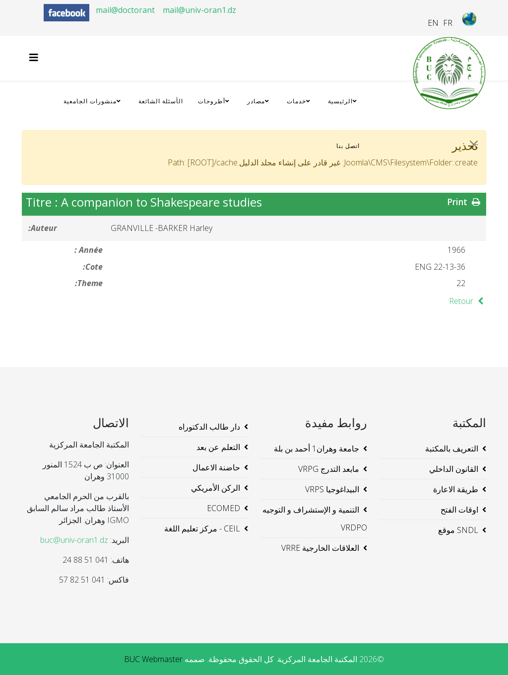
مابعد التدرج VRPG (328, 468)
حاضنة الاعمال (216, 467)
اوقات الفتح (459, 509)
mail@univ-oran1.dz (199, 9)
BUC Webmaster (153, 659)
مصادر (256, 101)
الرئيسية (340, 101)
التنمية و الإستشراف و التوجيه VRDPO (314, 518)
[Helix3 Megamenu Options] (36, 57)
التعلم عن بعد (218, 447)
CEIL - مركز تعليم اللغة (202, 528)
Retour (467, 301)
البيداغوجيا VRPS (332, 489)
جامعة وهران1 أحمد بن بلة (316, 448)
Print (464, 202)
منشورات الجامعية (90, 101)
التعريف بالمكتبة (451, 448)
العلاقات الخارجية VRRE (320, 547)
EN (433, 22)
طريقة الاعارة (455, 489)
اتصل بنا (348, 146)
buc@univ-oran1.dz (74, 539)
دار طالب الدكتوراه (209, 426)
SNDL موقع (458, 530)
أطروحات (211, 101)
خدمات (296, 101)
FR (447, 22)
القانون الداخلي (453, 468)
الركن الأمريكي (215, 487)
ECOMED (223, 508)
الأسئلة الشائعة (160, 101)
